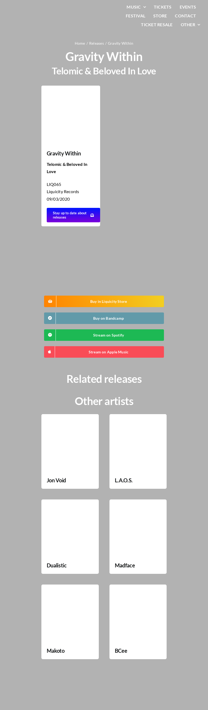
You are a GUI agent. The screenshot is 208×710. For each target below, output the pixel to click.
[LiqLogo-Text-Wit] (25, 7)
